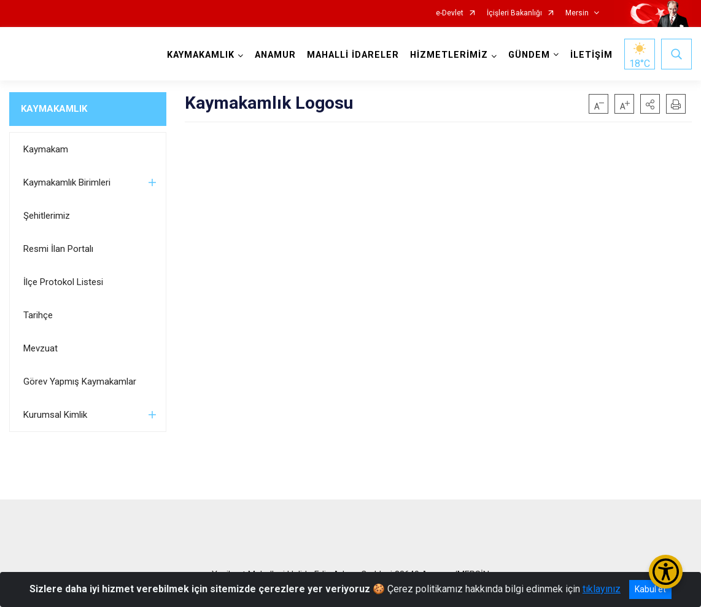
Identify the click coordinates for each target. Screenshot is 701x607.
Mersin (577, 13)
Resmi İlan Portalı (58, 248)
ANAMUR (275, 55)
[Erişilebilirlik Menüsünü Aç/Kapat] (666, 572)
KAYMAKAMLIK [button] (200, 55)
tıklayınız (602, 589)
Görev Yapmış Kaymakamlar (79, 381)
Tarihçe (38, 315)
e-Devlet (449, 13)
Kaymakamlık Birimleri (66, 182)
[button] (650, 104)
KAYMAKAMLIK (54, 108)
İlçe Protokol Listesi (63, 282)
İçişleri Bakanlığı (514, 13)
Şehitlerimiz (46, 215)
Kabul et (650, 589)
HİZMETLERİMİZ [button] (449, 55)
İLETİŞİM (591, 55)
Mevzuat (40, 348)
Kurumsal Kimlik (55, 414)
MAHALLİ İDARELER (353, 55)
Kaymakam (45, 149)
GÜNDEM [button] (529, 55)
